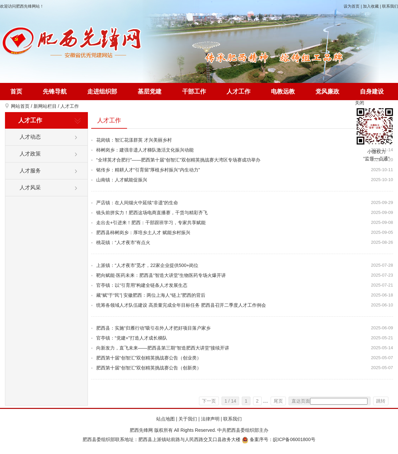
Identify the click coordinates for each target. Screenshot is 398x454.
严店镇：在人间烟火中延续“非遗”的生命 (137, 202)
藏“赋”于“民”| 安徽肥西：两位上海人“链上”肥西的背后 (151, 295)
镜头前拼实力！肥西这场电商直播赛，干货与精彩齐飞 (152, 212)
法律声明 (210, 419)
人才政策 (30, 154)
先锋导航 (55, 91)
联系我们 (390, 6)
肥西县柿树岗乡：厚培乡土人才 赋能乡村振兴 (143, 232)
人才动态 (30, 137)
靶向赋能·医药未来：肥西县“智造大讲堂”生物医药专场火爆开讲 (161, 275)
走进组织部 (102, 91)
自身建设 (372, 91)
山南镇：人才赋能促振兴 (121, 179)
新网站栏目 (45, 106)
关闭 (359, 102)
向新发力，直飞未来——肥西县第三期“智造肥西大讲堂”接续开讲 (162, 348)
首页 (16, 91)
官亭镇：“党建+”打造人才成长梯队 (131, 338)
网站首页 (20, 106)
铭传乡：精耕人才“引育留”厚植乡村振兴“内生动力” (148, 169)
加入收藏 (371, 6)
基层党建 (150, 91)
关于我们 (187, 419)
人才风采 (30, 187)
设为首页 (352, 6)
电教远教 (283, 91)
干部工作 (194, 91)
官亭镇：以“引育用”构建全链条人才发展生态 (141, 285)
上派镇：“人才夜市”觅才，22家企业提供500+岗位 (147, 265)
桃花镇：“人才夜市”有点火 (123, 242)
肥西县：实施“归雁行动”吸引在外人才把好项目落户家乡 (153, 328)
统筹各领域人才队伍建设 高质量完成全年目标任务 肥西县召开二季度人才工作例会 (181, 305)
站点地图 (165, 419)
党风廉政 (327, 91)
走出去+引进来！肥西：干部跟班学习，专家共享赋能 (151, 222)
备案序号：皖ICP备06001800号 (278, 439)
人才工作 (238, 91)
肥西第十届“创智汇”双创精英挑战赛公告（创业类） (148, 357)
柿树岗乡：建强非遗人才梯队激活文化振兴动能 (145, 150)
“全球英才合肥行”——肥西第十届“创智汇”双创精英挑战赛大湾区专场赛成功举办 (178, 159)
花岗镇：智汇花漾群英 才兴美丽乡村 (134, 140)
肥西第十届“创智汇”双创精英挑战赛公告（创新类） (148, 367)
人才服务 (30, 170)
